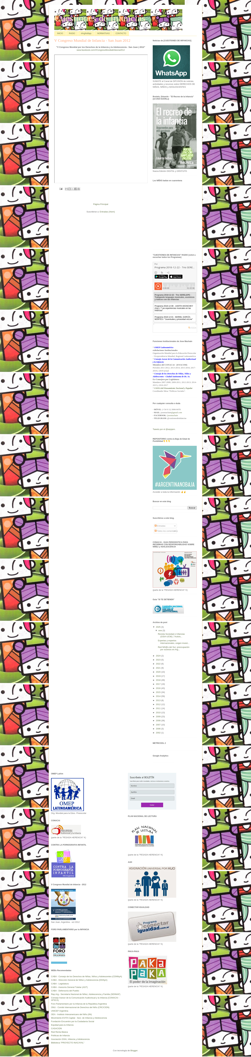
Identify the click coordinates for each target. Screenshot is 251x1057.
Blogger (134, 1050)
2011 (158, 708)
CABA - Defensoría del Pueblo (65, 990)
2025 (158, 627)
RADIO (72, 33)
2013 (158, 700)
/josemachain (172, 415)
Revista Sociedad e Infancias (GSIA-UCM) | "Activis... (171, 635)
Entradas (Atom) (107, 212)
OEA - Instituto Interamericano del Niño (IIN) (71, 1014)
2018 (158, 680)
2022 (158, 664)
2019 (158, 676)
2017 (158, 684)
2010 (158, 712)
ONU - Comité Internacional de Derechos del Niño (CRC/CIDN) (80, 1007)
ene (160, 630)
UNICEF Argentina (59, 1011)
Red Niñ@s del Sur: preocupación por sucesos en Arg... (173, 648)
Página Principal (100, 204)
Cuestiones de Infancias (100, 18)
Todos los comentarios (166, 531)
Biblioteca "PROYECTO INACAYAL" (67, 1042)
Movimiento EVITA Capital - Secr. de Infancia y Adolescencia (79, 1018)
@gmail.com (176, 412)
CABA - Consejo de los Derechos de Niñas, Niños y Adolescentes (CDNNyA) (86, 976)
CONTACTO (121, 33)
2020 (158, 672)
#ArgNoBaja (86, 33)
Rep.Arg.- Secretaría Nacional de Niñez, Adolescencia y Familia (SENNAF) (85, 994)
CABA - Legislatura (60, 983)
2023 (158, 660)
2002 (158, 732)
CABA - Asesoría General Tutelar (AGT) (69, 987)
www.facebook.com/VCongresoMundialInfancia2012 (101, 50)
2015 (158, 692)
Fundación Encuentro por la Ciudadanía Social (72, 1021)
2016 (158, 688)
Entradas (160, 526)
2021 (158, 668)
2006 (158, 728)
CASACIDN (56, 1028)
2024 (158, 656)
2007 (158, 724)
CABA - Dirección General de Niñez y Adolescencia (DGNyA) (79, 980)
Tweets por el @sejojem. (164, 429)
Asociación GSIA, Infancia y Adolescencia (70, 1039)
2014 (158, 696)
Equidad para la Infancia (62, 1025)
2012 (158, 704)
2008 (158, 720)
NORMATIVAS (103, 33)
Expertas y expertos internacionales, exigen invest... (173, 641)
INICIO (60, 33)
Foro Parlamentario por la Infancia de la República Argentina (79, 1004)
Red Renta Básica (59, 1032)
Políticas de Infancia (60, 1035)
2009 (158, 716)
